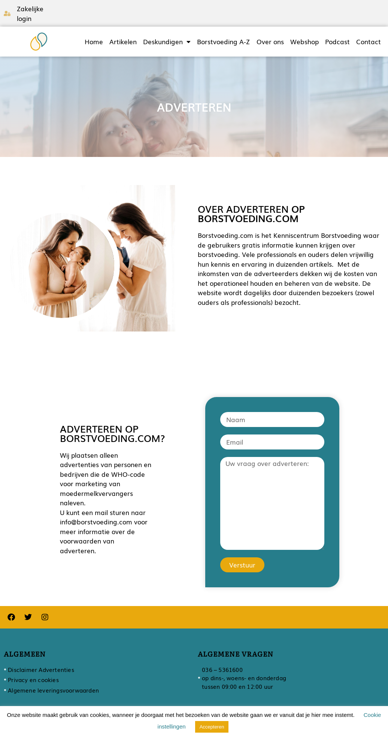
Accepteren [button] (212, 727)
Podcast (337, 41)
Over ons (270, 41)
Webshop (304, 41)
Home (94, 41)
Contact (368, 41)
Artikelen (123, 41)
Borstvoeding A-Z (223, 41)
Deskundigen (167, 41)
